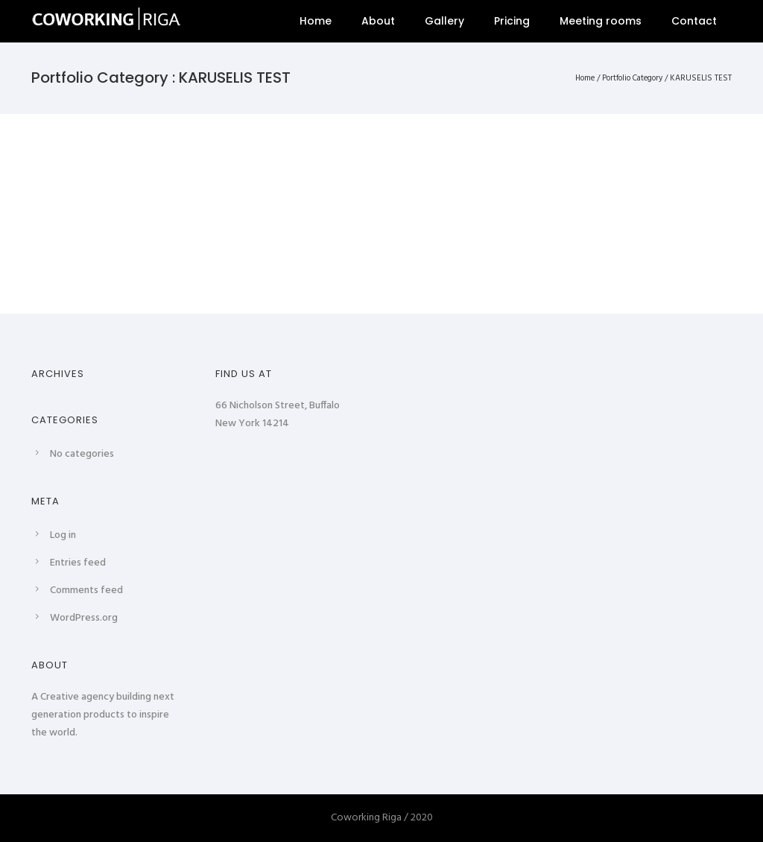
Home (316, 20)
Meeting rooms (601, 20)
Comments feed (86, 590)
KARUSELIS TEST (701, 78)
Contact (694, 20)
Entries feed (78, 563)
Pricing (512, 20)
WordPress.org (84, 618)
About (378, 20)
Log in (63, 535)
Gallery (444, 20)
